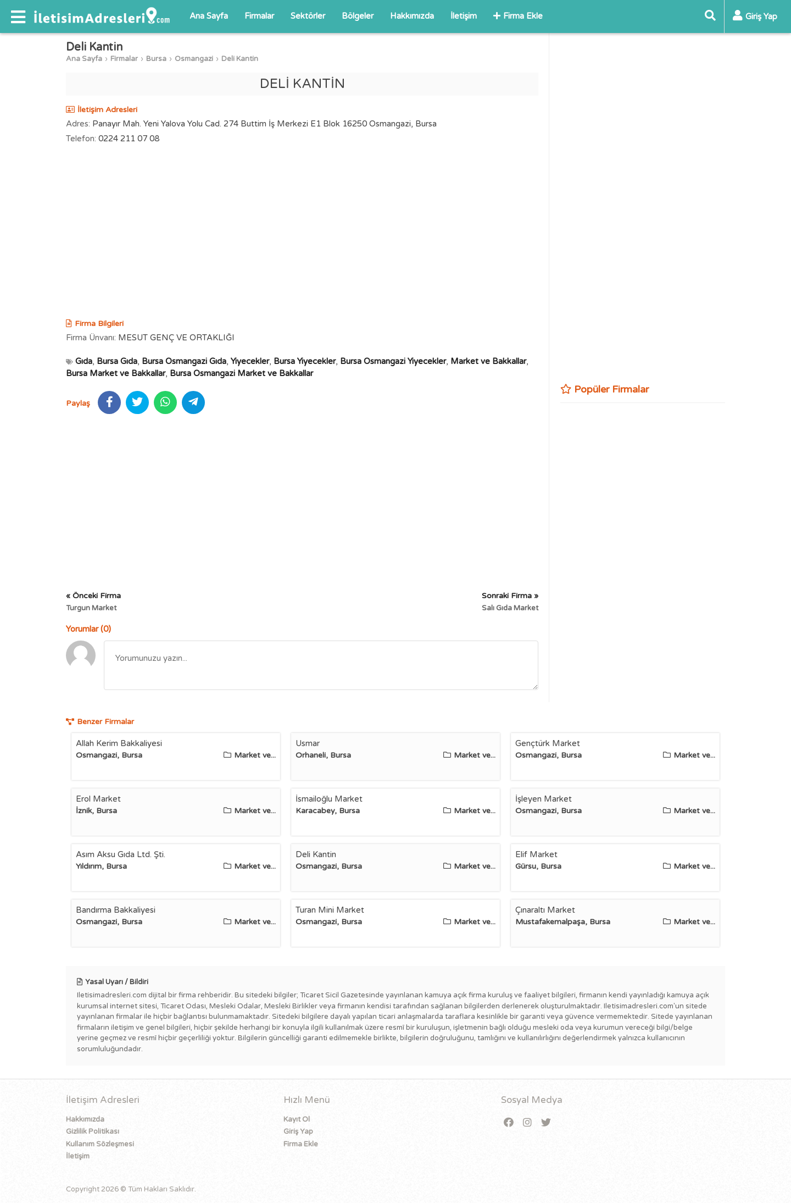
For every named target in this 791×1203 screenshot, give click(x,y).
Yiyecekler (250, 361)
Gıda (83, 361)
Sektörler (308, 16)
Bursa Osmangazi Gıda (184, 361)
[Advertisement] (302, 233)
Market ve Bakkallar (488, 361)
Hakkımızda (412, 16)
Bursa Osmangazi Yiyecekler (393, 361)
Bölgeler (358, 16)
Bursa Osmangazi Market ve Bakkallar (241, 373)
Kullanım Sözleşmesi (100, 1144)
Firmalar (259, 16)
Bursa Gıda (117, 361)
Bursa (156, 58)
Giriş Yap (298, 1131)
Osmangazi (194, 58)
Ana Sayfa (209, 16)
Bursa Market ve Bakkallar (115, 373)
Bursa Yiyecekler (305, 361)
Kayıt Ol (296, 1119)
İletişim (463, 16)
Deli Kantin (239, 58)
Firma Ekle (518, 16)
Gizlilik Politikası (92, 1131)
